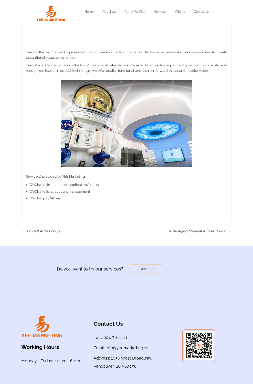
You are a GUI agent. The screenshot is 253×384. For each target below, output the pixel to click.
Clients (180, 11)
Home (89, 11)
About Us (109, 11)
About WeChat (135, 11)
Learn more (146, 269)
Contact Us (202, 11)
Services (160, 11)
